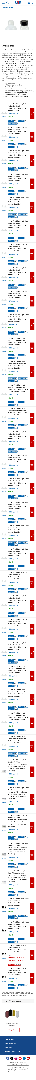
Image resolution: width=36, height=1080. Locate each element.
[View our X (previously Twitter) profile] (12, 1058)
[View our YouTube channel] (20, 1058)
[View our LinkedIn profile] (24, 1058)
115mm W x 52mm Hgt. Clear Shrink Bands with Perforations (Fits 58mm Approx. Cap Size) (17, 669)
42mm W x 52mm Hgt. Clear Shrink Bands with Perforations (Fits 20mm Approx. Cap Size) (18, 458)
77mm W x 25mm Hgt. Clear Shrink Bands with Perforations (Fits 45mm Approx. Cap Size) (18, 247)
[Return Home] (18, 3)
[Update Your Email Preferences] (28, 1058)
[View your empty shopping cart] (33, 3)
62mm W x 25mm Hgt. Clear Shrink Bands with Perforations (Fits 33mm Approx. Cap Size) (18, 201)
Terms (16, 1062)
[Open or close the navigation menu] (3, 3)
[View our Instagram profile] (16, 1058)
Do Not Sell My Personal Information (18, 1065)
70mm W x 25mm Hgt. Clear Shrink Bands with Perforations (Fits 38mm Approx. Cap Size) (18, 224)
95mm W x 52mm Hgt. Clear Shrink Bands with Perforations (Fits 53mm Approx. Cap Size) (18, 646)
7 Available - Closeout (15, 960)
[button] (32, 113)
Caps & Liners (8, 7)
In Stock (10, 117)
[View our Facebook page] (8, 1058)
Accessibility (22, 1062)
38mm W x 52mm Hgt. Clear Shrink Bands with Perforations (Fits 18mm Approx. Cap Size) (18, 435)
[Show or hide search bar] (7, 3)
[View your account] (29, 3)
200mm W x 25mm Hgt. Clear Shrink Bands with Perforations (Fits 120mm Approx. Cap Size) (17, 411)
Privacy (12, 1062)
